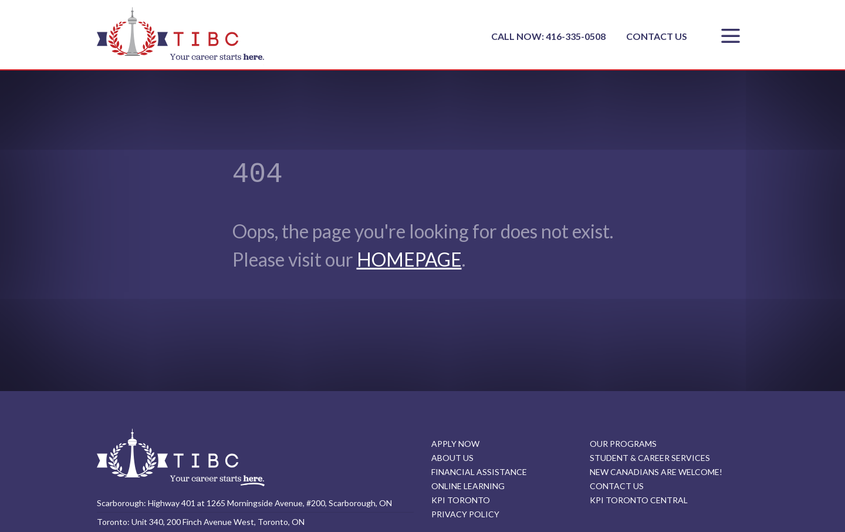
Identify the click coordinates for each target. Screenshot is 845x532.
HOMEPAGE (409, 259)
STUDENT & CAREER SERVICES (650, 458)
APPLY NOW (455, 444)
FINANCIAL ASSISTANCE (479, 472)
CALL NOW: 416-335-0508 (549, 36)
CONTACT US (656, 36)
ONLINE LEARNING (468, 486)
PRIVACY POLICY (465, 514)
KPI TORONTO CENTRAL (639, 500)
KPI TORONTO (460, 500)
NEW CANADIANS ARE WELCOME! (656, 472)
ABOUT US (452, 458)
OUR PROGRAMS (623, 444)
